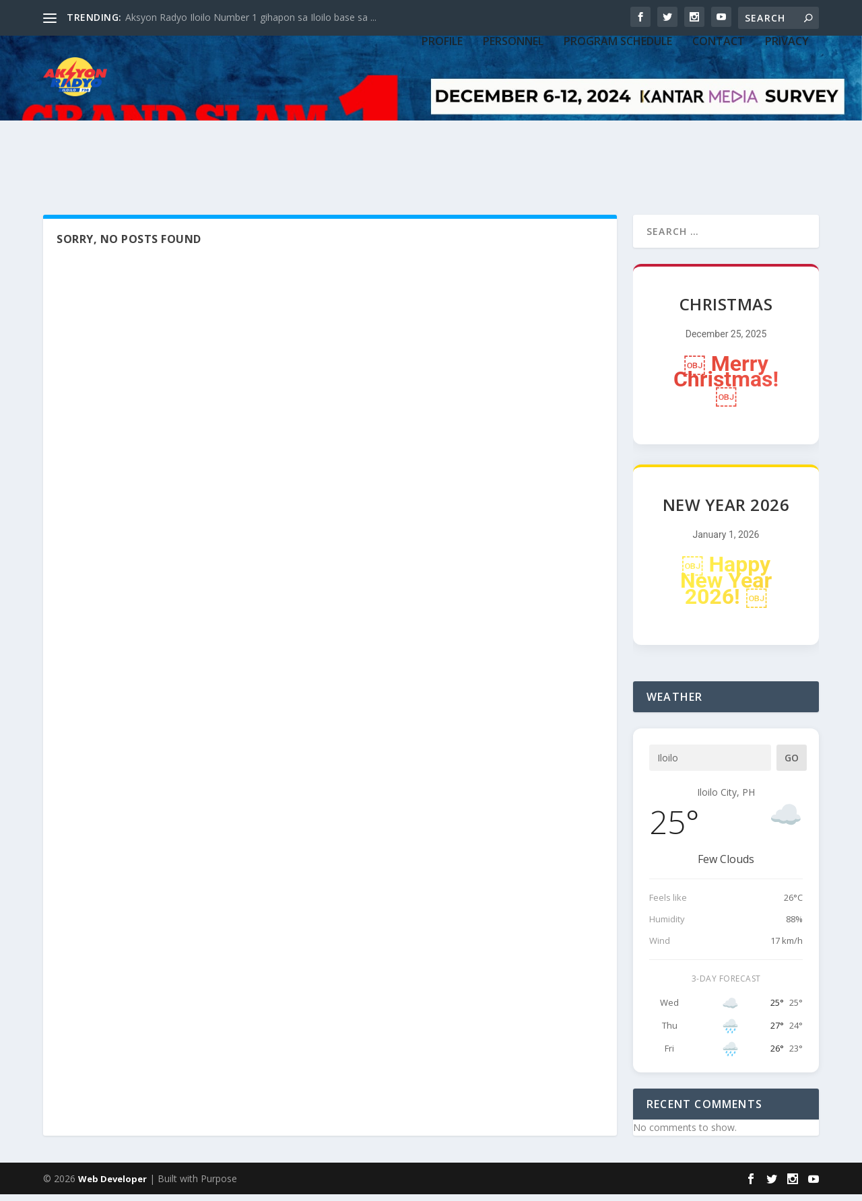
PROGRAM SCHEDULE (618, 116)
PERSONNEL (513, 116)
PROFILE (442, 116)
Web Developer (112, 1185)
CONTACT (718, 116)
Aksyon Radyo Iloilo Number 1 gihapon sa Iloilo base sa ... (250, 17)
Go (792, 765)
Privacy (787, 116)
